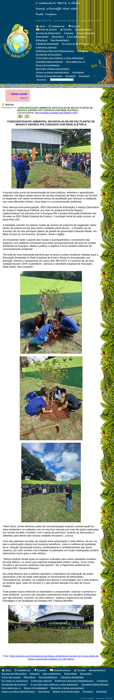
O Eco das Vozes (76, 36)
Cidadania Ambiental (47, 44)
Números (42, 79)
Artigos (69, 33)
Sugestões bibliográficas (49, 62)
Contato (66, 29)
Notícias (78, 72)
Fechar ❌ (23, 98)
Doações (84, 76)
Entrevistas (42, 36)
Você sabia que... (75, 62)
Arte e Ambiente (86, 33)
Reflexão (41, 40)
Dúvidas (70, 76)
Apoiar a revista (19, 94)
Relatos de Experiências (49, 76)
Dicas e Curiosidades (47, 65)
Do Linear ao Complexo (75, 44)
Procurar (74, 26)
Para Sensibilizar (60, 40)
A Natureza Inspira (46, 47)
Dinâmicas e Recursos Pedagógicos (55, 51)
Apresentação (83, 29)
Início (40, 26)
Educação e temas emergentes (52, 69)
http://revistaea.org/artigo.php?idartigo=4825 (56, 113)
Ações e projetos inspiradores (52, 72)
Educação (57, 36)
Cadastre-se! (56, 26)
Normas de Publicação (48, 33)
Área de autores (46, 29)
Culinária (82, 51)
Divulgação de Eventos (48, 54)
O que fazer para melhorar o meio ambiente (60, 58)
